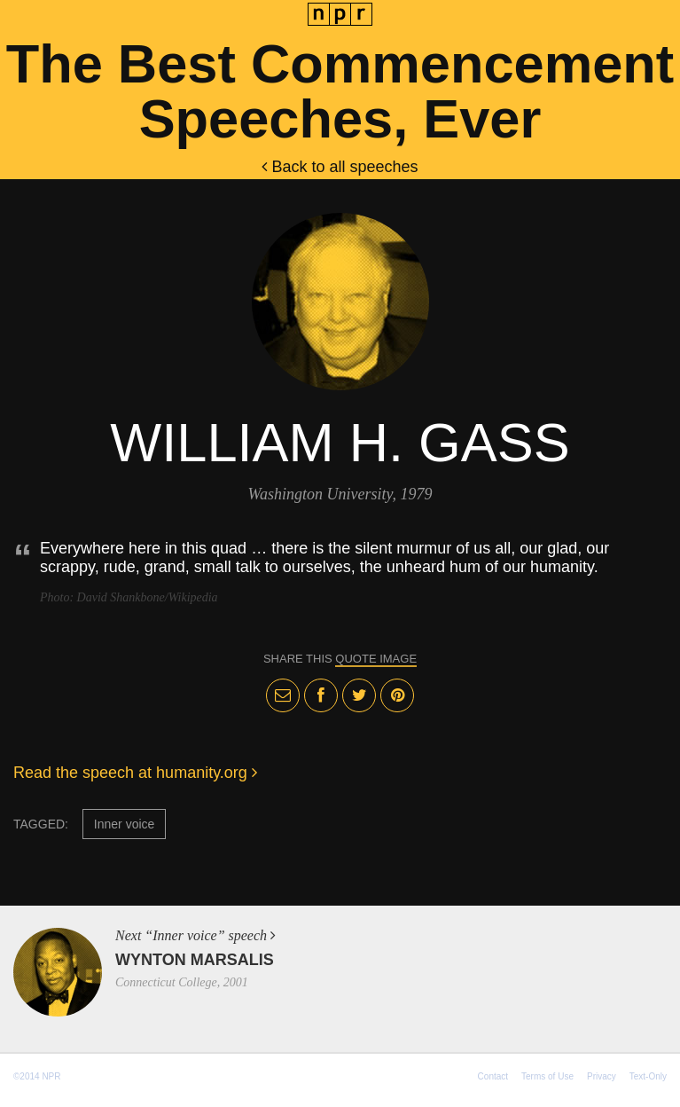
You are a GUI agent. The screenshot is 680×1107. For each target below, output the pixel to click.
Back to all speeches (340, 167)
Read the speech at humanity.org (135, 772)
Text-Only (648, 1076)
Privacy (601, 1076)
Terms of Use (547, 1076)
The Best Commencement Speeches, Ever (340, 90)
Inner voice (124, 824)
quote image (376, 658)
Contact (493, 1076)
